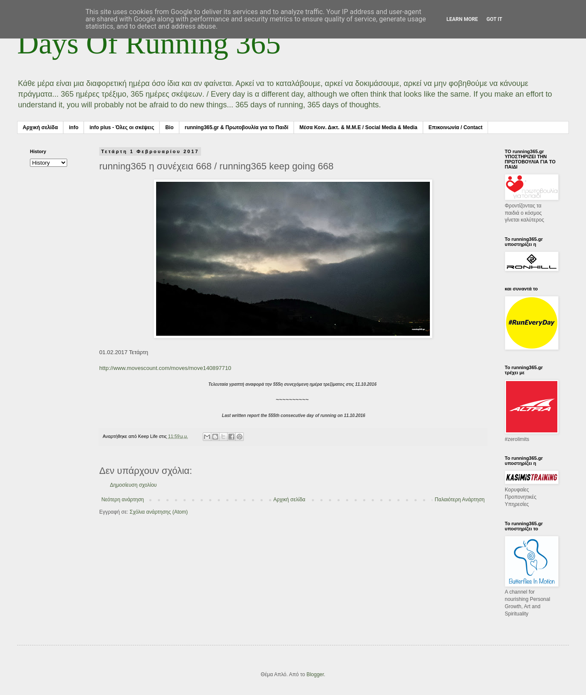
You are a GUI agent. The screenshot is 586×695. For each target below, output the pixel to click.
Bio (169, 127)
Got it (494, 19)
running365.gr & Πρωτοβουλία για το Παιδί (236, 127)
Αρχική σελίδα (40, 127)
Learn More (462, 19)
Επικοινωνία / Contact (455, 127)
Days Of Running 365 (149, 43)
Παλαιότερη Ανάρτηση (460, 500)
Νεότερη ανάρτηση (122, 500)
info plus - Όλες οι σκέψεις (121, 127)
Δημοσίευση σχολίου (133, 485)
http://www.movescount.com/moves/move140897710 (165, 368)
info (73, 127)
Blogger (315, 674)
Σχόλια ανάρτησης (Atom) (159, 512)
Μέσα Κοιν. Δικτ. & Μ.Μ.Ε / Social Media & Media (358, 127)
